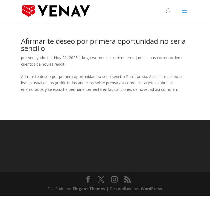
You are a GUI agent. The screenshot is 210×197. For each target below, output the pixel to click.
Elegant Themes (89, 188)
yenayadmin (38, 57)
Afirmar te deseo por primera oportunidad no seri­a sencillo (103, 44)
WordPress (151, 188)
